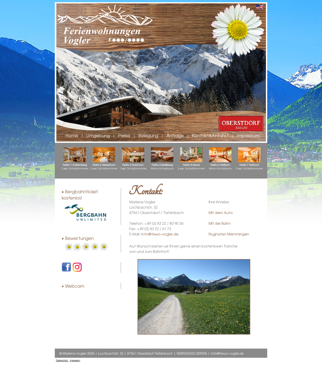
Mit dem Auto (221, 212)
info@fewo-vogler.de (159, 234)
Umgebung (98, 135)
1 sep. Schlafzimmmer (133, 158)
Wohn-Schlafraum (162, 158)
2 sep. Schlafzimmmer (75, 158)
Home (71, 135)
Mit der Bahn (220, 223)
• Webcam (72, 286)
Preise (124, 135)
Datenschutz (62, 360)
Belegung (148, 135)
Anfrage (175, 135)
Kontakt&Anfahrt (210, 135)
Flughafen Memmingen (229, 234)
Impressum (248, 135)
